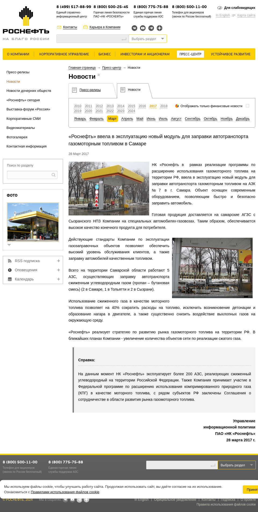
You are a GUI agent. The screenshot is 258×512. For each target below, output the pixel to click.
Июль (163, 119)
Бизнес (105, 54)
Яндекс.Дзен (159, 28)
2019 (77, 111)
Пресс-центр (190, 54)
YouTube (143, 28)
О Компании (18, 54)
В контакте (65, 500)
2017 (153, 106)
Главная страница (82, 68)
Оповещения (26, 270)
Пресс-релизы (17, 72)
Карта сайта (246, 15)
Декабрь (243, 119)
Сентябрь (192, 119)
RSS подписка (27, 261)
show (11, 245)
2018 (163, 106)
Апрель (127, 119)
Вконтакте (134, 28)
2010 (77, 106)
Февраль (96, 119)
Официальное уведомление (175, 500)
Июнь (151, 119)
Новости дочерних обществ (28, 91)
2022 (110, 111)
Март (112, 119)
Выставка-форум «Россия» (28, 109)
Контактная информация (26, 146)
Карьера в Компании (104, 27)
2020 (88, 111)
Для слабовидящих (239, 8)
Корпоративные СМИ (23, 119)
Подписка (228, 500)
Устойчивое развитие (230, 54)
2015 (131, 106)
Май (140, 119)
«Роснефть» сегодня (23, 100)
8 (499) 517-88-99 (73, 7)
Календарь (24, 279)
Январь (80, 119)
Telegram (151, 28)
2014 (120, 106)
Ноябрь (227, 119)
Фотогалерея (16, 137)
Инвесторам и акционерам (145, 54)
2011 (88, 106)
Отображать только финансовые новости (211, 106)
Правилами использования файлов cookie (65, 492)
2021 (99, 111)
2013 (110, 106)
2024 (131, 111)
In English (223, 15)
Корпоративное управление (64, 54)
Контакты (70, 27)
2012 (99, 106)
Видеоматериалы (20, 128)
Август (176, 119)
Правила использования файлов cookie (226, 504)
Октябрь (210, 119)
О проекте (248, 500)
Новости (13, 82)
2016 (142, 106)
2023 (120, 111)
